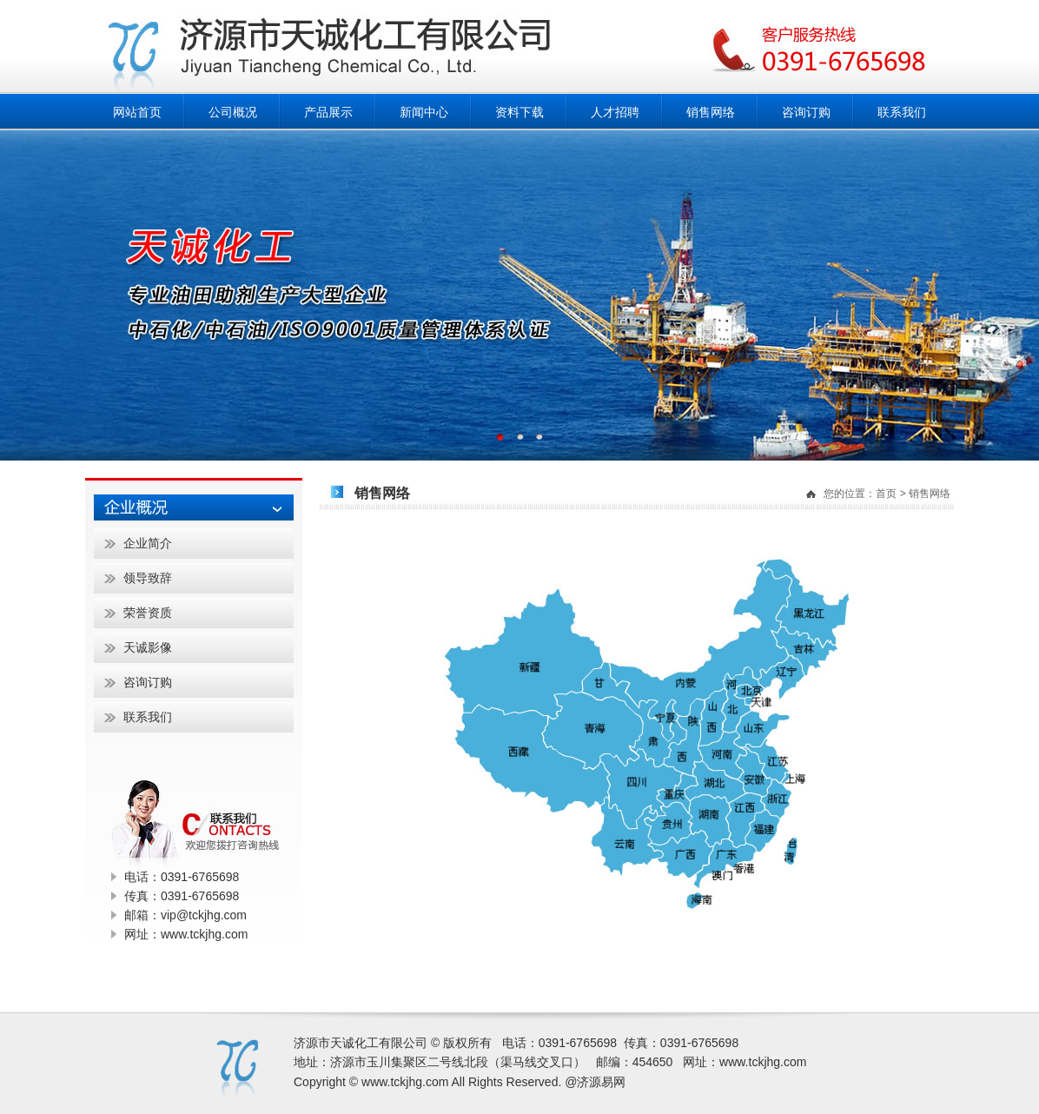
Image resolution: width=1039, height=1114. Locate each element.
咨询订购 (806, 112)
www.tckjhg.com (762, 1062)
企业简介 (147, 543)
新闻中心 (424, 112)
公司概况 (232, 112)
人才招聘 (615, 112)
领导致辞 (147, 578)
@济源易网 (595, 1082)
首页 (886, 493)
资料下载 (519, 112)
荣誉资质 (147, 613)
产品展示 (328, 112)
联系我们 (901, 112)
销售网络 (710, 112)
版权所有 (467, 1043)
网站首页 (137, 112)
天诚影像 (147, 647)
